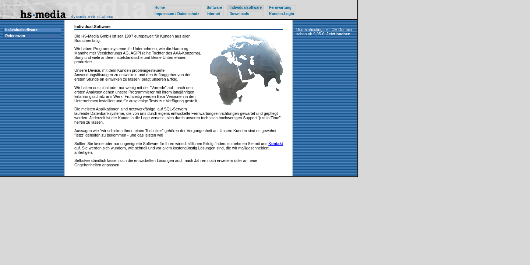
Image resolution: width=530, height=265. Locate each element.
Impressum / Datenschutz (177, 14)
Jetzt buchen (338, 34)
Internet (213, 14)
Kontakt (275, 143)
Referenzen (15, 36)
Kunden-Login (281, 14)
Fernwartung (280, 8)
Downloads (239, 14)
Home (160, 8)
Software (214, 8)
